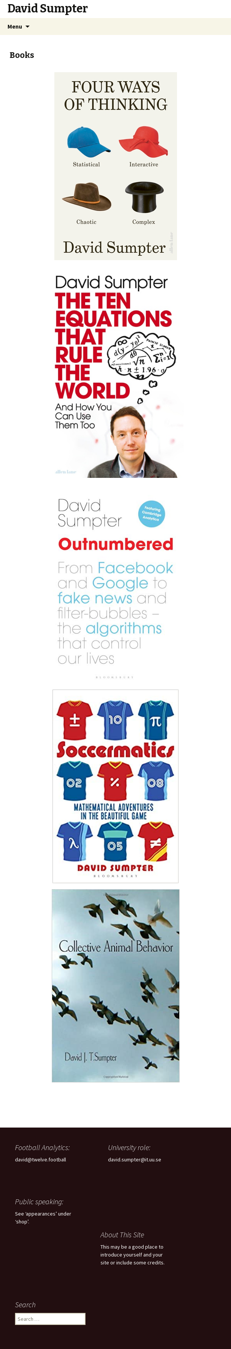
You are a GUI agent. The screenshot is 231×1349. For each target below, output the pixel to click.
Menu (15, 26)
